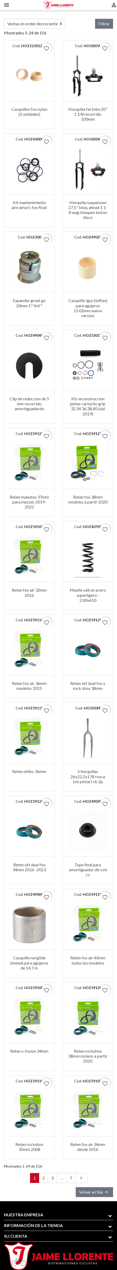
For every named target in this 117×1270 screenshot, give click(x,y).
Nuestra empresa (23, 1214)
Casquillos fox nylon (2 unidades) (29, 111)
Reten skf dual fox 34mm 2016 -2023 (29, 867)
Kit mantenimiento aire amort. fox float (29, 205)
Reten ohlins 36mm (29, 771)
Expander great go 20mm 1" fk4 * (29, 303)
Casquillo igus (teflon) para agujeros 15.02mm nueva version (87, 308)
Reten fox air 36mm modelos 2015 (29, 686)
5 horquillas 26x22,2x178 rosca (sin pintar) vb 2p (88, 776)
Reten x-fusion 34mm (29, 1050)
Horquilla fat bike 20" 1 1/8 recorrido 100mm (87, 114)
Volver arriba (94, 1192)
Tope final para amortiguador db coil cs (88, 869)
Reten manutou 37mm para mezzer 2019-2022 (29, 501)
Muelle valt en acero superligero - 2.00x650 (88, 594)
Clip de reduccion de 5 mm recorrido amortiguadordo (29, 403)
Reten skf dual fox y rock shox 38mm (87, 686)
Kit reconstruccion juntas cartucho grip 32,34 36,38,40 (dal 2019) (88, 406)
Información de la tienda (33, 1225)
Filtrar (104, 23)
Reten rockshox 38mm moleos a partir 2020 (87, 1055)
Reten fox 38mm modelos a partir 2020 (88, 499)
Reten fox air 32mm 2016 (29, 592)
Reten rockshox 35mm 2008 (29, 1147)
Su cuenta (15, 1236)
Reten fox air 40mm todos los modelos (87, 960)
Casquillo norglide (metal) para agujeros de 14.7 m (29, 962)
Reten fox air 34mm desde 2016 (87, 1147)
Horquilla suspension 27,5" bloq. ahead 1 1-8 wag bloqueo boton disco (87, 210)
